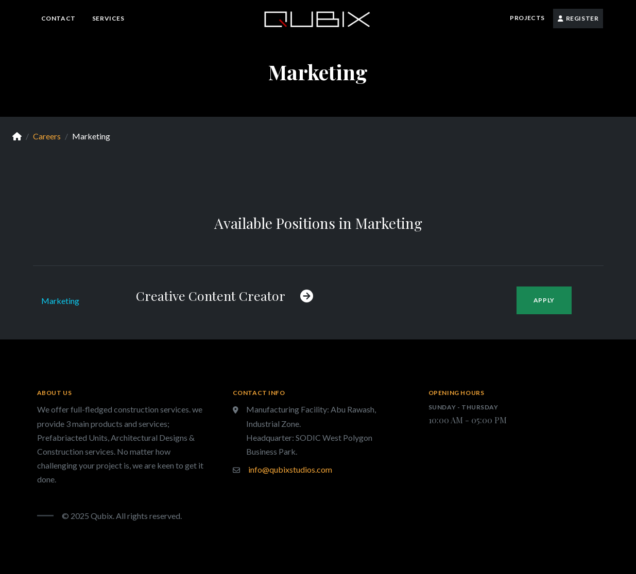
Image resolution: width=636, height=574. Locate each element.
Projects (527, 18)
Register (578, 18)
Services (108, 18)
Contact (58, 18)
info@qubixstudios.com (290, 469)
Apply (544, 300)
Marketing (60, 301)
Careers (47, 136)
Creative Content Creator (224, 295)
